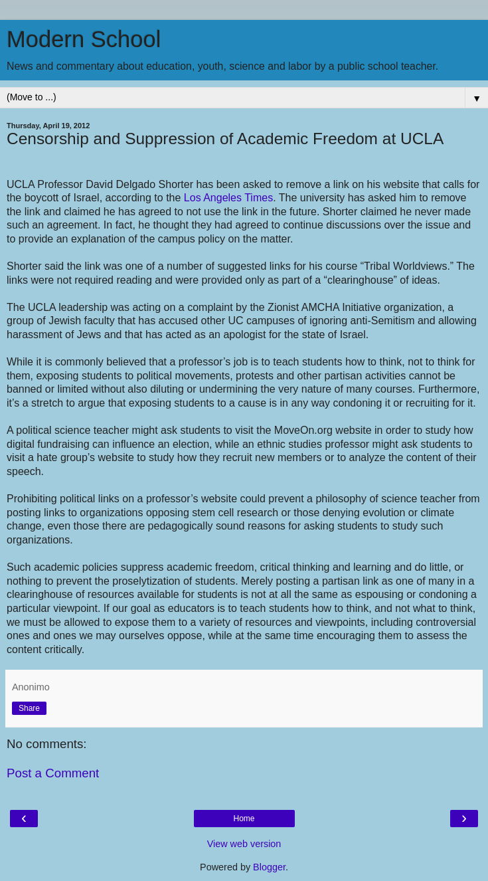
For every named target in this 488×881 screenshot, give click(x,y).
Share (29, 708)
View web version (244, 843)
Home (243, 818)
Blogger (269, 867)
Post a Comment (53, 773)
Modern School (84, 39)
